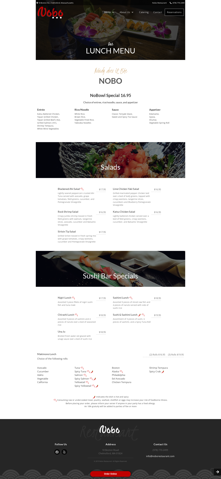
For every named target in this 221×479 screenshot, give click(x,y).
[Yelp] (64, 452)
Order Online (110, 474)
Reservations (174, 12)
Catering (144, 12)
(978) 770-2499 (177, 3)
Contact (157, 12)
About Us (127, 12)
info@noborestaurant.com (160, 456)
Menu (109, 12)
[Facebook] (57, 452)
